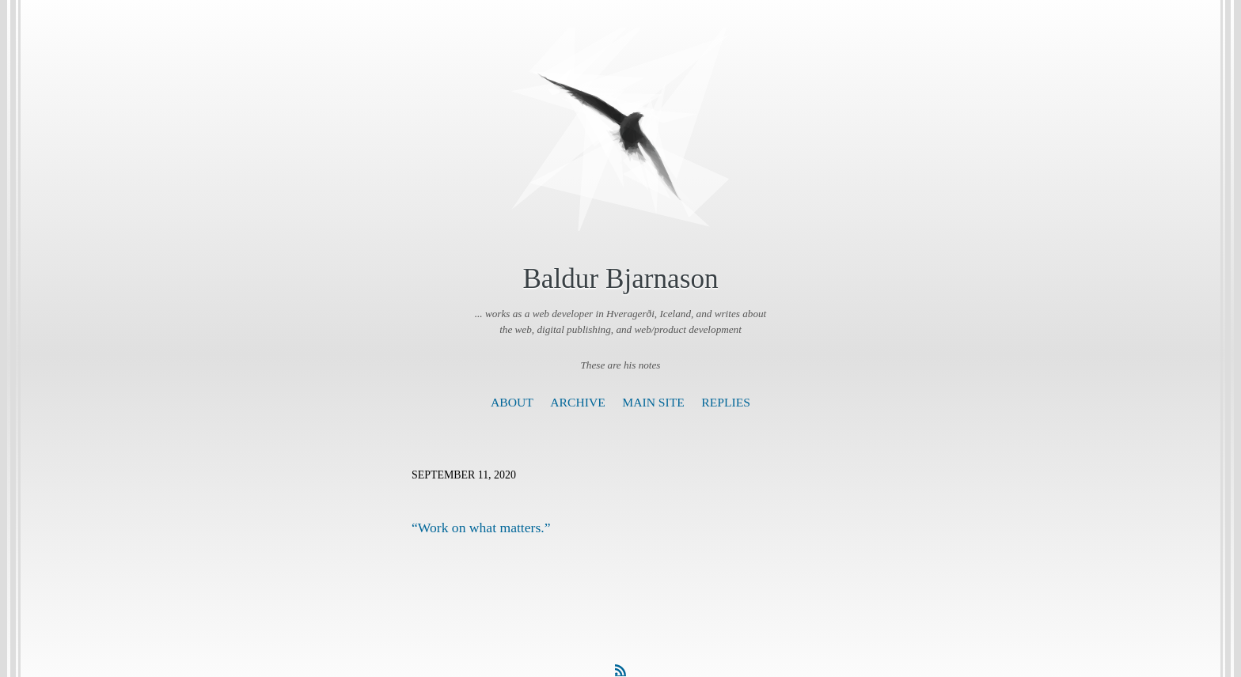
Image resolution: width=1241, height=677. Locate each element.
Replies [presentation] (725, 402)
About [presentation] (512, 402)
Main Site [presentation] (653, 402)
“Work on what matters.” (481, 527)
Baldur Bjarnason (620, 278)
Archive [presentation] (577, 402)
